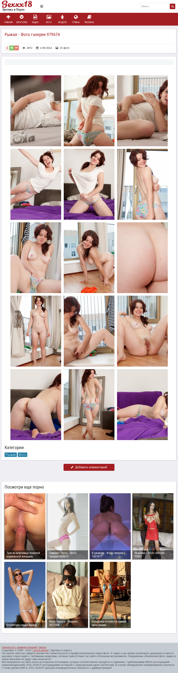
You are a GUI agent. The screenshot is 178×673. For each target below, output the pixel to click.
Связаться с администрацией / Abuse (24, 647)
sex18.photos (40, 650)
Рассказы (89, 19)
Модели (62, 19)
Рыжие (10, 455)
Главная (8, 19)
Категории (21, 19)
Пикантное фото (20, 6)
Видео (35, 19)
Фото (48, 19)
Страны (75, 19)
